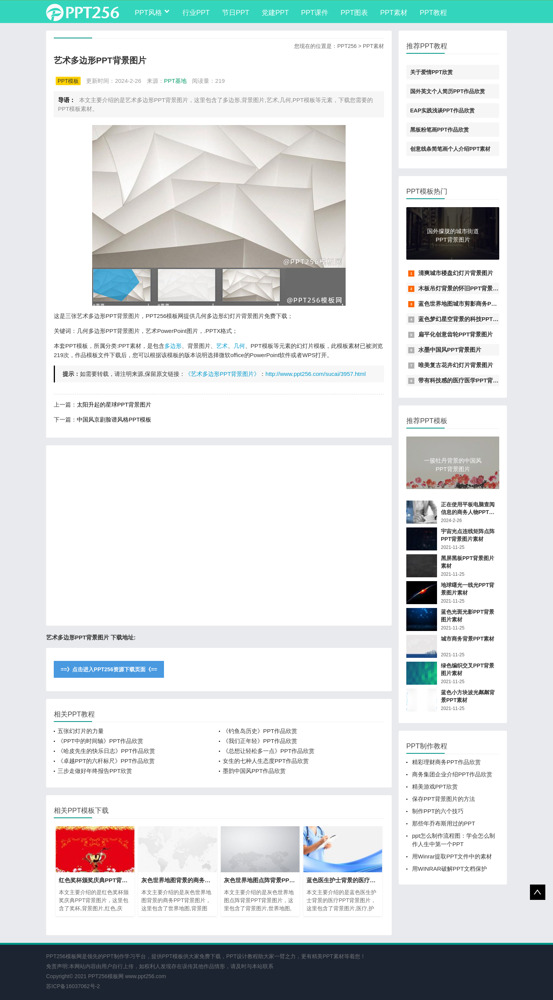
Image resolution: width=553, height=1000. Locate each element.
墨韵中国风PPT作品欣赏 (254, 771)
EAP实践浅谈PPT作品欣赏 (442, 110)
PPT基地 (175, 80)
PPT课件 (314, 12)
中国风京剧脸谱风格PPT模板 (114, 419)
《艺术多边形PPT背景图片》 (222, 374)
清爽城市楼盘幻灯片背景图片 (455, 273)
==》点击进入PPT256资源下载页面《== (109, 669)
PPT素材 (393, 12)
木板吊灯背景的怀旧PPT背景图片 (461, 288)
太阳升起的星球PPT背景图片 (114, 404)
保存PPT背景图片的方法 (443, 799)
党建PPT (275, 12)
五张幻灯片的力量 (81, 731)
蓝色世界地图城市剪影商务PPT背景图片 (470, 303)
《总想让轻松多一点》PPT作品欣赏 (269, 751)
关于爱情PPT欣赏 (431, 72)
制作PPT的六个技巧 (438, 811)
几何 (239, 346)
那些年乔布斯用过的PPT (443, 823)
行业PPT (196, 12)
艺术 (222, 346)
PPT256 (347, 46)
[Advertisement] (219, 535)
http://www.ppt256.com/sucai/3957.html (315, 374)
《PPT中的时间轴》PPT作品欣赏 (100, 741)
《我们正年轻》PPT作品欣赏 (260, 741)
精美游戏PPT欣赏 (435, 786)
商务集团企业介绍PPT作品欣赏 (452, 774)
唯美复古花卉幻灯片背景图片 (455, 365)
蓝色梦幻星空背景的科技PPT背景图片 (467, 319)
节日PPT (235, 12)
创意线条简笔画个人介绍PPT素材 (450, 149)
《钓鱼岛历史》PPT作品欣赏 (260, 731)
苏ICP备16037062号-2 (73, 986)
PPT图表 (354, 12)
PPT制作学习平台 (124, 956)
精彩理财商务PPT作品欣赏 (446, 762)
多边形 (173, 346)
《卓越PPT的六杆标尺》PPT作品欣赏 (106, 761)
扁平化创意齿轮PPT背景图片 (455, 334)
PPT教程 (433, 12)
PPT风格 (148, 12)
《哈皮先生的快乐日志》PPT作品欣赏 (106, 751)
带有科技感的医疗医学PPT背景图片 (464, 380)
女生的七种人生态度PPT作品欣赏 (266, 761)
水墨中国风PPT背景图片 (449, 349)
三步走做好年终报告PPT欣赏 (95, 771)
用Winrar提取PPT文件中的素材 (452, 856)
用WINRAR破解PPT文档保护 (449, 868)
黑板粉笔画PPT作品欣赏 (439, 130)
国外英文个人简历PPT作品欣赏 (447, 91)
